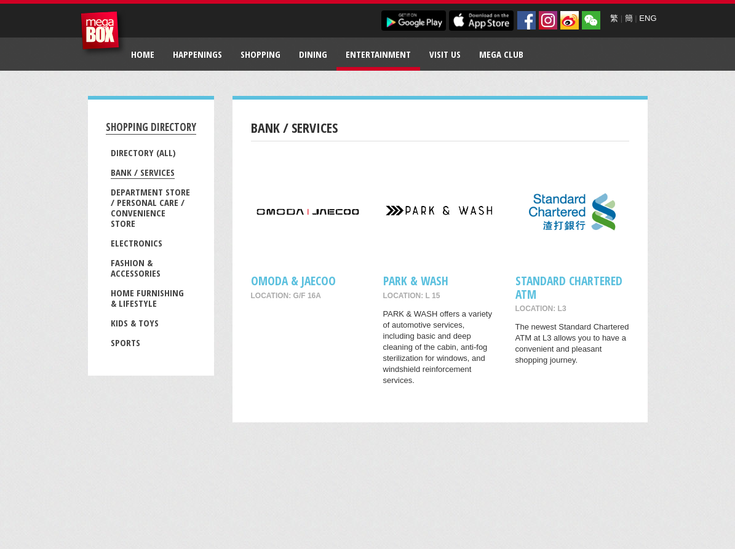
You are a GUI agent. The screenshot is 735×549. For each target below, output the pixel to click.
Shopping (260, 54)
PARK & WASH (415, 280)
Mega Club (501, 54)
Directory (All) (143, 152)
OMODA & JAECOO (293, 280)
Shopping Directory (151, 127)
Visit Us (445, 54)
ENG (647, 18)
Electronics (136, 243)
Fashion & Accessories (136, 267)
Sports (125, 342)
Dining (313, 54)
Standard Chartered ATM (568, 287)
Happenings (197, 54)
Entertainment (378, 54)
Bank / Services (143, 172)
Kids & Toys (135, 323)
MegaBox (103, 33)
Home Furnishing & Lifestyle (147, 297)
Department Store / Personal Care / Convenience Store (150, 207)
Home (142, 54)
